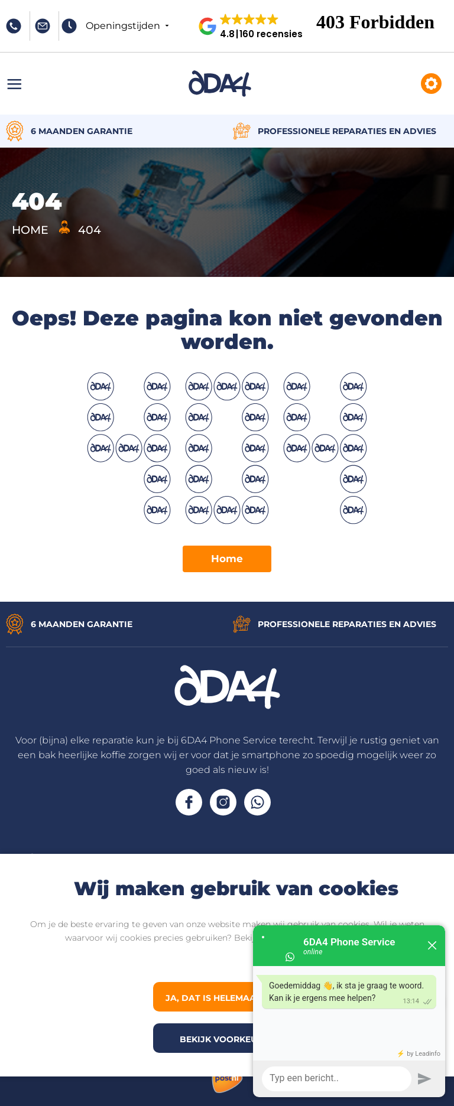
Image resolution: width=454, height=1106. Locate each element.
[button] (255, 26)
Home (227, 559)
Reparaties (431, 83)
